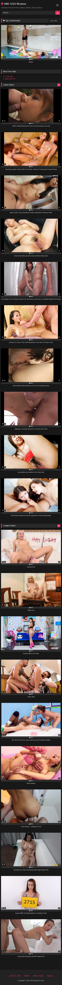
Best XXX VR (10, 79)
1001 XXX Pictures (13, 3)
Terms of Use (38, 976)
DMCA (27, 976)
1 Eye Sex (9, 76)
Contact (50, 976)
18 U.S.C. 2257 (15, 976)
